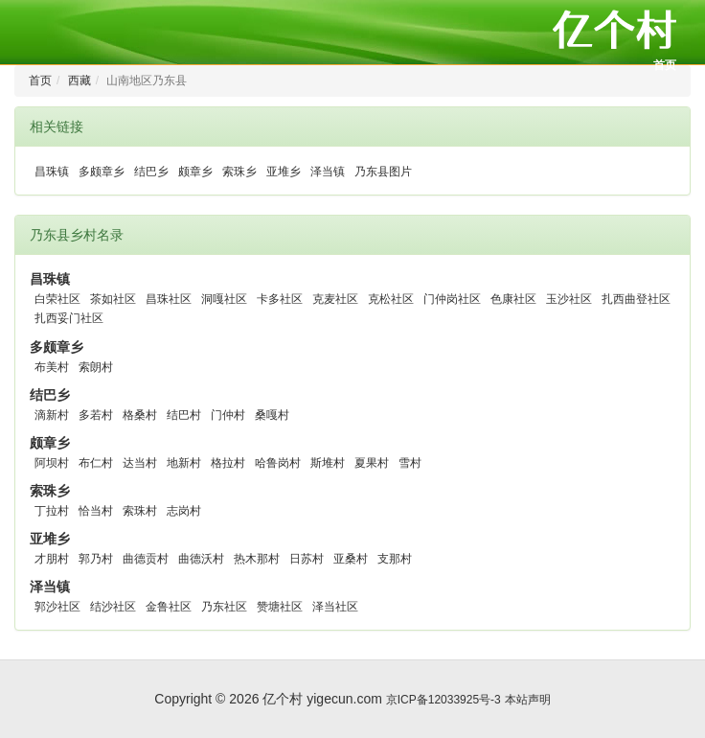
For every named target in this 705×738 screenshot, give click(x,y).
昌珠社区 (169, 299)
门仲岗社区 (452, 299)
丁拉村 (51, 511)
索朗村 (96, 367)
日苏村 (306, 558)
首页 (664, 65)
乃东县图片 (383, 171)
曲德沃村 (201, 558)
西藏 (79, 80)
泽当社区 (335, 606)
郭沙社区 (57, 606)
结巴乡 (151, 171)
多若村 (96, 415)
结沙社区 (113, 606)
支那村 (394, 558)
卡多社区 (280, 299)
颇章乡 (195, 171)
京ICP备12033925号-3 (443, 699)
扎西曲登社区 (636, 299)
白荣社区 (57, 299)
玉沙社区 (569, 299)
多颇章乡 (102, 171)
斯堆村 (327, 463)
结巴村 (184, 415)
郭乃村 (96, 558)
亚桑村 (350, 558)
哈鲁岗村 (278, 463)
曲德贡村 (146, 558)
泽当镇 (327, 171)
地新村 (184, 463)
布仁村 (96, 463)
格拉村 (228, 463)
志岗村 (184, 511)
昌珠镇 (51, 171)
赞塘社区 (280, 606)
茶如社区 (113, 299)
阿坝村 (51, 463)
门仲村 (228, 415)
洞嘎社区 (224, 299)
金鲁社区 (169, 606)
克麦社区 (335, 299)
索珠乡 (239, 171)
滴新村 (51, 415)
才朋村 (51, 558)
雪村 (409, 463)
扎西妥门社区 (68, 318)
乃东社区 (224, 606)
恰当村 (96, 511)
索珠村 (140, 511)
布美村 (51, 367)
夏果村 (371, 463)
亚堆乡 (283, 171)
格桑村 (140, 415)
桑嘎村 (272, 415)
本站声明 (528, 699)
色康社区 (513, 299)
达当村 (140, 463)
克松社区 (391, 299)
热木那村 (257, 558)
